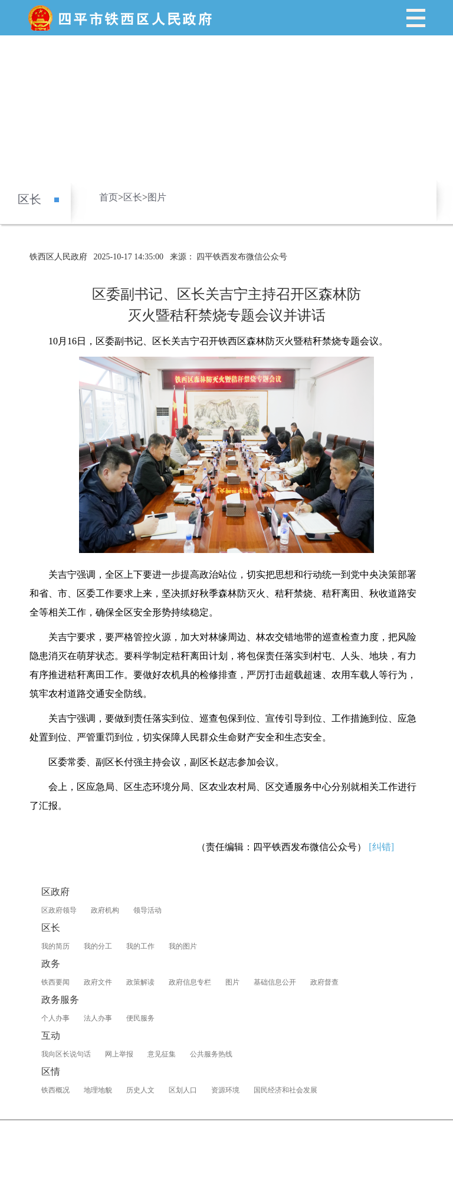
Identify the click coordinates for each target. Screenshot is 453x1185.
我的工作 (140, 946)
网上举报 (119, 1054)
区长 (29, 199)
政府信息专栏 (190, 982)
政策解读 (140, 982)
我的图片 (183, 946)
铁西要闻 (55, 982)
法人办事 (98, 1018)
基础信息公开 (275, 982)
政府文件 (98, 982)
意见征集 (161, 1054)
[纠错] (381, 847)
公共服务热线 (211, 1054)
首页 (108, 197)
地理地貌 (98, 1090)
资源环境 (225, 1090)
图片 (156, 197)
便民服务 (140, 1018)
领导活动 (147, 910)
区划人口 (183, 1090)
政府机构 (105, 910)
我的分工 (98, 946)
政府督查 (324, 982)
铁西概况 (55, 1090)
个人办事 (55, 1018)
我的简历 (55, 946)
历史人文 (140, 1090)
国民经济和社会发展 (285, 1090)
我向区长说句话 (66, 1054)
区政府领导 (59, 910)
